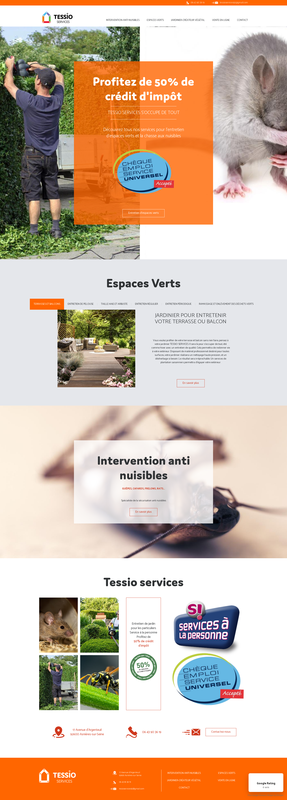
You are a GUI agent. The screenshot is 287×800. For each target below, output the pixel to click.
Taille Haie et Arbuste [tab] (114, 304)
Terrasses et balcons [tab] (47, 304)
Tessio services (57, 17)
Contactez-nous (221, 731)
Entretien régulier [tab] (146, 304)
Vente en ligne (226, 780)
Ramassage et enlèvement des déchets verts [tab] (226, 304)
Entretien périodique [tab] (178, 304)
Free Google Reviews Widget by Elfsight (265, 795)
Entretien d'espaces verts (143, 212)
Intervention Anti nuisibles (184, 773)
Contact (184, 788)
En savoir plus (190, 383)
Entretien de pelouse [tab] (81, 304)
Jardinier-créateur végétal (184, 780)
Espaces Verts (226, 773)
